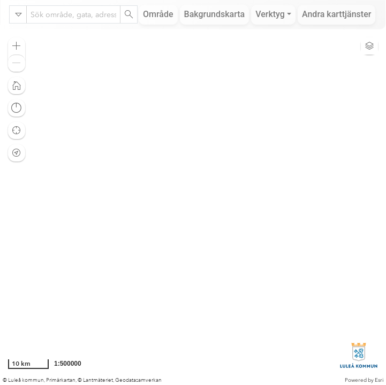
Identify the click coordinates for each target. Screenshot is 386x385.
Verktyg (270, 14)
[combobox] (73, 14)
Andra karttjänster (336, 14)
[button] (16, 46)
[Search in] (18, 14)
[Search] (128, 14)
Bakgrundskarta (214, 14)
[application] (193, 206)
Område (158, 14)
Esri (379, 380)
